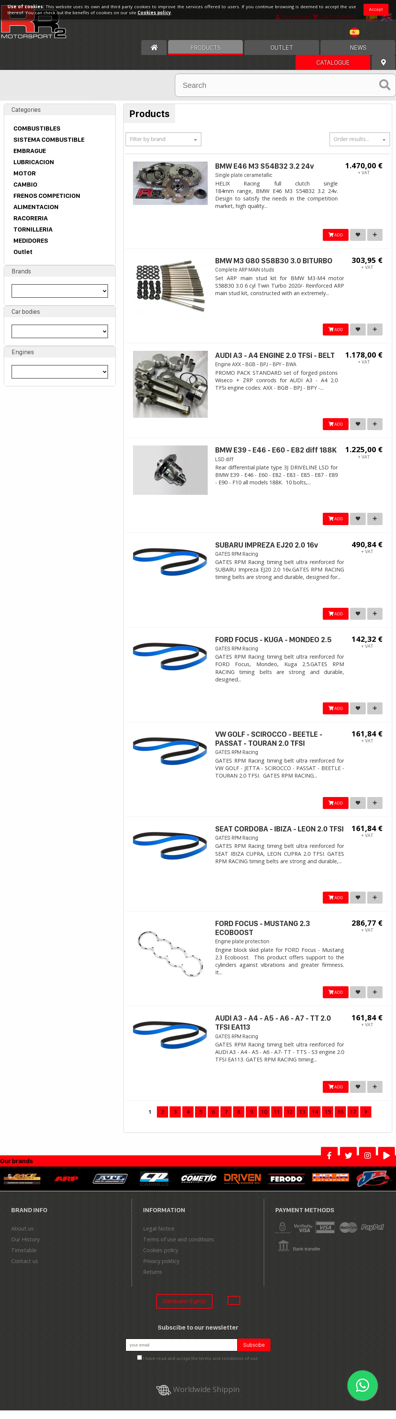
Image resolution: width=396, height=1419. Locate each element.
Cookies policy (160, 1258)
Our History (25, 1247)
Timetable (24, 1258)
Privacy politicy (161, 1269)
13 (302, 1120)
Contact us (24, 1269)
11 (277, 1120)
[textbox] (163, 139)
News (358, 47)
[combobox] (163, 139)
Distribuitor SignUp (184, 1309)
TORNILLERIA (33, 229)
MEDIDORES (30, 240)
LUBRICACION (33, 162)
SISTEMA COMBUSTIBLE (48, 139)
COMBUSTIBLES (37, 128)
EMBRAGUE (29, 150)
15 (328, 1120)
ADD (333, 235)
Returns (152, 1280)
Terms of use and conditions (178, 1247)
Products (205, 47)
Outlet (23, 251)
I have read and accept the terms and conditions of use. (201, 1367)
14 (315, 1120)
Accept (376, 9)
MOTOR (24, 173)
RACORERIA (30, 218)
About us (22, 1237)
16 (340, 1120)
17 (353, 1120)
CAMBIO (25, 184)
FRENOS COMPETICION (46, 195)
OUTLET (281, 47)
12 (290, 1120)
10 (264, 1120)
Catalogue (333, 62)
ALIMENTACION (36, 207)
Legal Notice (158, 1237)
